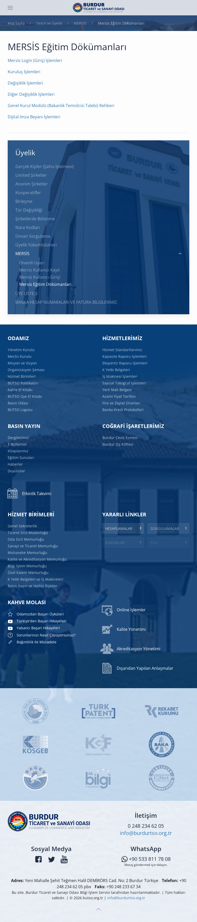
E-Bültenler (17, 444)
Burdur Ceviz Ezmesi (120, 437)
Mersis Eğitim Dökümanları (45, 284)
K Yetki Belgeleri (116, 370)
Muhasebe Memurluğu (28, 552)
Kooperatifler (28, 192)
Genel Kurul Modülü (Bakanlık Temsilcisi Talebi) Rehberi (61, 105)
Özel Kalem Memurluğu (29, 572)
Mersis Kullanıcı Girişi (39, 277)
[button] (10, 7)
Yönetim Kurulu (21, 350)
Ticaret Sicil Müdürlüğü (28, 533)
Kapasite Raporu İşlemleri (125, 356)
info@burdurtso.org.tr (146, 833)
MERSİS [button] (98, 253)
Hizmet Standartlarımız (122, 350)
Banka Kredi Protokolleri (123, 409)
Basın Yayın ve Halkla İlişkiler (33, 585)
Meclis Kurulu (20, 356)
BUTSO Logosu (20, 409)
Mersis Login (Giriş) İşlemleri (35, 60)
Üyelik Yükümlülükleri (36, 245)
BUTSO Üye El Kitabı (25, 396)
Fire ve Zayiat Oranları (121, 402)
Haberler (15, 464)
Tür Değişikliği (28, 210)
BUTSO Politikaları (23, 383)
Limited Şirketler (31, 175)
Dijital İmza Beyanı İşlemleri (34, 117)
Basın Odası (18, 402)
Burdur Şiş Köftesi (118, 444)
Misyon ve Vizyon (22, 363)
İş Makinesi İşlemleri (120, 376)
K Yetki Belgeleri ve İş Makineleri (36, 578)
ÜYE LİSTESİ (26, 293)
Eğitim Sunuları (21, 457)
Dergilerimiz (18, 437)
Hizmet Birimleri (22, 376)
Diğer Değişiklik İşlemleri (31, 94)
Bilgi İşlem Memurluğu (28, 565)
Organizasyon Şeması (26, 370)
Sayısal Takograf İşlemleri (124, 383)
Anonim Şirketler (31, 184)
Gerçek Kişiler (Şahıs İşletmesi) (44, 166)
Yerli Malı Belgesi (117, 389)
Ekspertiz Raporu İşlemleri (125, 363)
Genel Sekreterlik (23, 526)
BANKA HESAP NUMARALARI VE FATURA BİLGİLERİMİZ (66, 302)
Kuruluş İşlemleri (24, 72)
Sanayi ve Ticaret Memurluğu (33, 546)
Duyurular (16, 470)
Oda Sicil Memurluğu (26, 539)
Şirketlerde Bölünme (35, 219)
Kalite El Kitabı (20, 389)
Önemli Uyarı (31, 263)
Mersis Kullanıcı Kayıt (39, 270)
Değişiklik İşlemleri (25, 83)
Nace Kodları (27, 227)
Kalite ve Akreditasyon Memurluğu (38, 559)
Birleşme (23, 201)
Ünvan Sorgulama (32, 236)
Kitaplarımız (18, 450)
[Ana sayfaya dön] (98, 7)
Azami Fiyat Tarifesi (119, 396)
